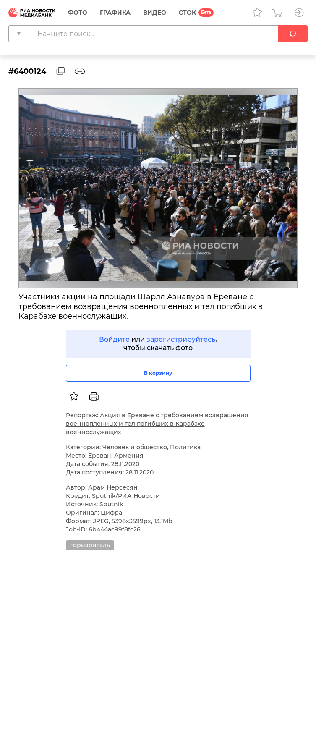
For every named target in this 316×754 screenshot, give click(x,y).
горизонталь (90, 545)
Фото (77, 12)
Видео (154, 12)
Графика (115, 12)
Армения (129, 455)
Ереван (99, 455)
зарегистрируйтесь (180, 339)
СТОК (187, 12)
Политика (185, 447)
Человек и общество (134, 447)
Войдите (114, 339)
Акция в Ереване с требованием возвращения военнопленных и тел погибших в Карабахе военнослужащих (157, 423)
